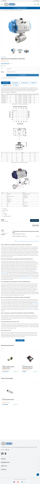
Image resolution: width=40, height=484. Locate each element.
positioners (31, 278)
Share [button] (26, 236)
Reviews (7, 85)
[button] (13, 51)
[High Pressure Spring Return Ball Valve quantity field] (3, 75)
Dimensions (15, 82)
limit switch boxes (23, 278)
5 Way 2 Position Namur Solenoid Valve (8, 367)
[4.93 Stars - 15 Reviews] (6, 370)
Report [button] (23, 236)
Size (2, 68)
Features (33, 82)
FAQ (16, 85)
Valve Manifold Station (8, 399)
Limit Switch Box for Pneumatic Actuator (27, 367)
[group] (6, 220)
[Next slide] (38, 349)
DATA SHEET (20, 340)
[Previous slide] (36, 349)
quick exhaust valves (31, 309)
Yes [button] (21, 236)
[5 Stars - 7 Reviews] (26, 370)
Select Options (23, 75)
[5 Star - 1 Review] (20, 61)
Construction (24, 82)
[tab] (5, 83)
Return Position (2, 72)
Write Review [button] (34, 220)
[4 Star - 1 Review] (6, 402)
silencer (29, 276)
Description (6, 82)
